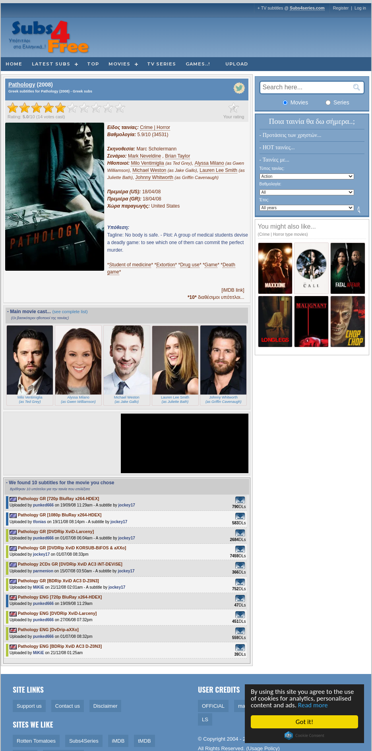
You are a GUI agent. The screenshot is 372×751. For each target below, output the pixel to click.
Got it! (305, 722)
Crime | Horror (155, 127)
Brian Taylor (177, 156)
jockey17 (126, 505)
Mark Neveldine (144, 156)
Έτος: (264, 200)
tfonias (39, 522)
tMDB (144, 741)
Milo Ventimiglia (147, 163)
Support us (29, 706)
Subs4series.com (307, 8)
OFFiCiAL (213, 706)
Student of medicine (130, 265)
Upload (236, 64)
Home (14, 64)
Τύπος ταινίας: (272, 168)
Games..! (198, 64)
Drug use (190, 265)
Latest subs (51, 64)
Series (337, 102)
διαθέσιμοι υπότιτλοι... (216, 297)
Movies (119, 64)
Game (211, 265)
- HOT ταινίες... (277, 147)
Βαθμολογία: (270, 184)
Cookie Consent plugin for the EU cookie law (305, 735)
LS (205, 719)
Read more (313, 705)
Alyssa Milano (209, 163)
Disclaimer (105, 706)
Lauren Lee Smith (218, 170)
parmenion (43, 571)
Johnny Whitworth (154, 177)
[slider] (66, 107)
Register (341, 8)
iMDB (118, 741)
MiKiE (38, 587)
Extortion (165, 265)
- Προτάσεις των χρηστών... (291, 135)
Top (93, 64)
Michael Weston (149, 170)
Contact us (67, 706)
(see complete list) (69, 311)
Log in (360, 8)
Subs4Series (84, 741)
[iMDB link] (232, 290)
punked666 (43, 505)
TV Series (161, 64)
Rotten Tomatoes (36, 741)
